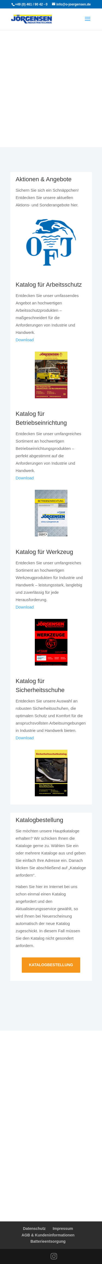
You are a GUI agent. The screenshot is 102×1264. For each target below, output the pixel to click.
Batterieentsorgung (48, 1241)
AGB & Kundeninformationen (47, 1235)
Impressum (63, 1228)
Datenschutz (34, 1228)
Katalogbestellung (51, 965)
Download (25, 339)
